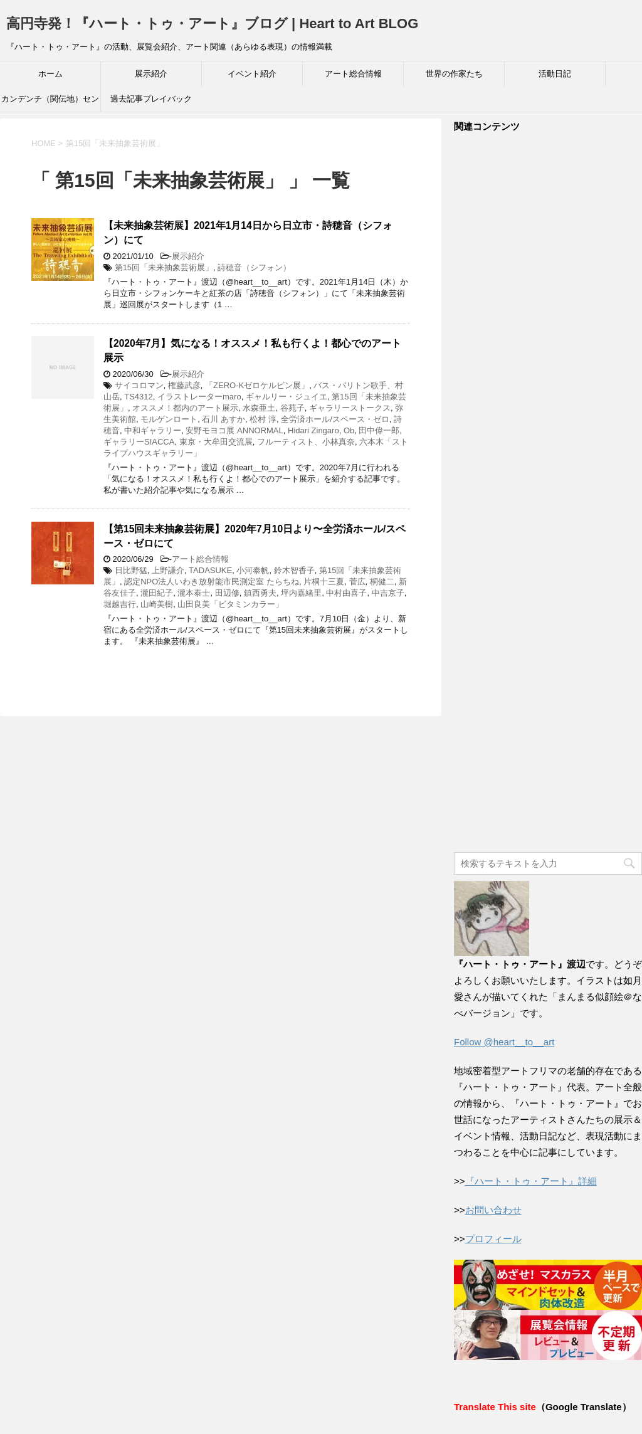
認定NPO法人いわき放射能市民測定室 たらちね (211, 581)
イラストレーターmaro (199, 396)
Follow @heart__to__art (504, 1041)
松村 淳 (263, 419)
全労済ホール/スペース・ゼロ (335, 419)
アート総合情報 (353, 73)
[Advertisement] (548, 493)
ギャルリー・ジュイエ (286, 396)
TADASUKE (210, 570)
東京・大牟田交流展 (216, 441)
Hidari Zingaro (313, 430)
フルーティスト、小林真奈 (306, 441)
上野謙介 (168, 570)
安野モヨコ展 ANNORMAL (234, 430)
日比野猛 (131, 570)
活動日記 (555, 73)
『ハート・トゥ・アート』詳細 (531, 1181)
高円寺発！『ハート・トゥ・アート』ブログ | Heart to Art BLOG (212, 23)
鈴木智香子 (294, 570)
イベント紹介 (252, 73)
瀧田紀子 (156, 593)
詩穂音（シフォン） (254, 267)
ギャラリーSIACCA (138, 441)
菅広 (357, 581)
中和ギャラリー (152, 430)
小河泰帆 (252, 570)
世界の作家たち (454, 73)
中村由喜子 (346, 593)
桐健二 (382, 581)
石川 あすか (223, 419)
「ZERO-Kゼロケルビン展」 (257, 385)
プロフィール (493, 1238)
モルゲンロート (168, 419)
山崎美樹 (156, 604)
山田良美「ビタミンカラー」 (230, 604)
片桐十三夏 (323, 581)
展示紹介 (151, 73)
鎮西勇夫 (260, 593)
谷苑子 (292, 408)
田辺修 (227, 593)
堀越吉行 (119, 604)
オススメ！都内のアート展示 (185, 408)
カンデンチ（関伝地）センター (50, 103)
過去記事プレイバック (151, 98)
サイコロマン (139, 385)
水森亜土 (259, 408)
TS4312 (138, 396)
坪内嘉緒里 (301, 593)
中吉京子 (388, 593)
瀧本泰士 (193, 593)
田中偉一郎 (379, 430)
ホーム (50, 73)
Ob (349, 430)
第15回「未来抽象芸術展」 (164, 267)
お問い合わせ (493, 1210)
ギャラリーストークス (350, 408)
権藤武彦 (184, 385)
